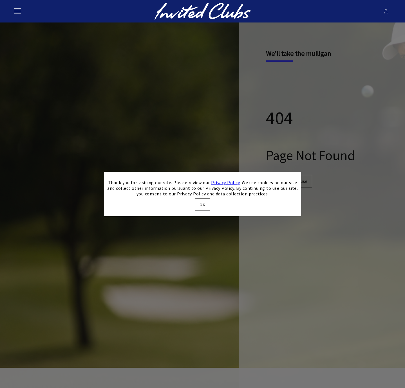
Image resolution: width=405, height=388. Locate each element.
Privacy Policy (225, 182)
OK (202, 204)
